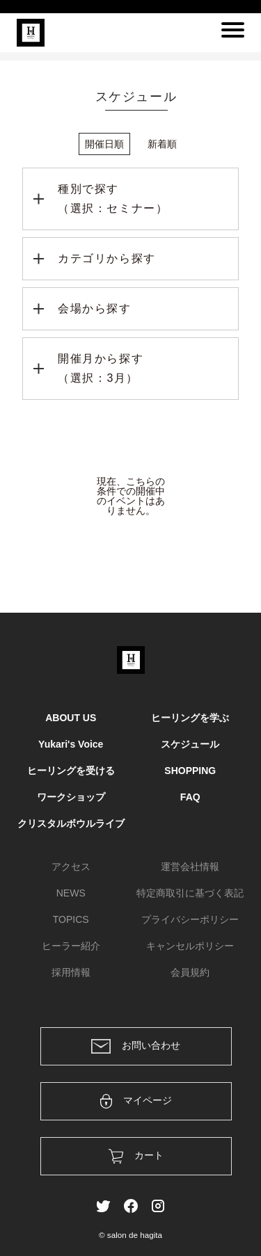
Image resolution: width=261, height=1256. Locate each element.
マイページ (136, 1101)
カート (136, 1156)
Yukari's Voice (70, 744)
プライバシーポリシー (190, 919)
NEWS (71, 893)
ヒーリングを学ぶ (190, 718)
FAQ (190, 797)
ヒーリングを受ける (71, 770)
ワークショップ (71, 797)
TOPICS (71, 919)
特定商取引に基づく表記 (190, 893)
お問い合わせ (135, 1046)
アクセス (71, 866)
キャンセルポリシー (190, 946)
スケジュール (190, 744)
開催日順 (104, 144)
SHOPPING (190, 770)
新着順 (162, 144)
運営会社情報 (190, 866)
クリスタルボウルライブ (71, 823)
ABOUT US (70, 718)
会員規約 (190, 972)
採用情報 (71, 972)
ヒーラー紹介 (71, 946)
